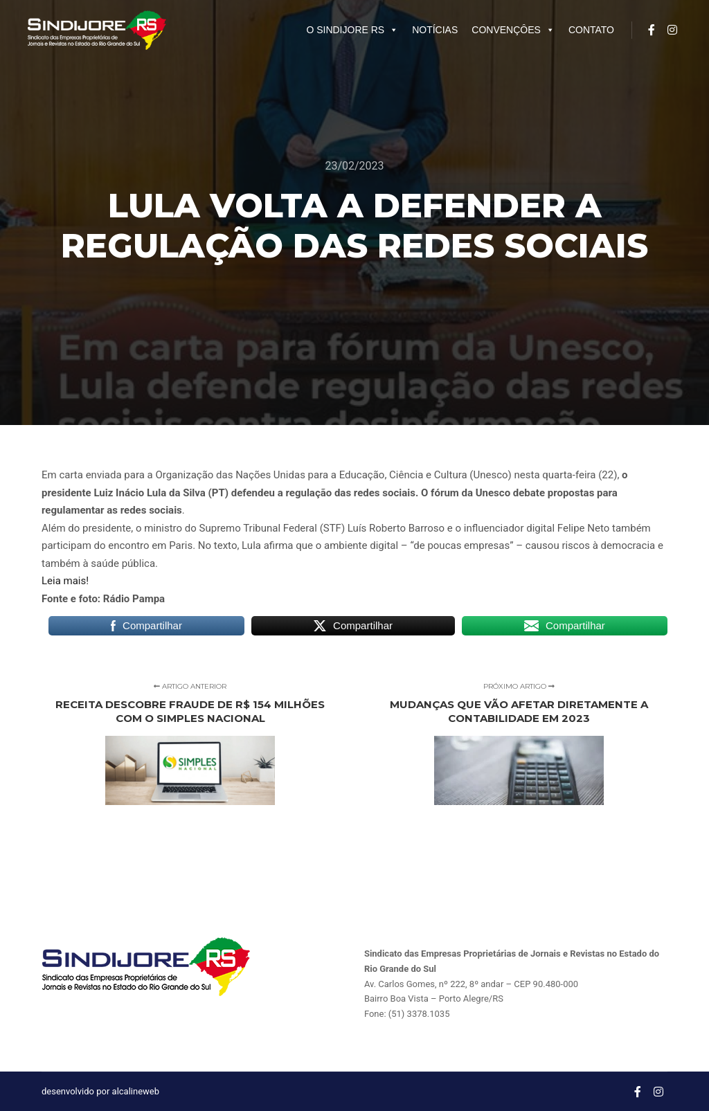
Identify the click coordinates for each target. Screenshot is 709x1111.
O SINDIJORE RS (352, 29)
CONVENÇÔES (513, 29)
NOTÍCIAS (435, 29)
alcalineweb (135, 1091)
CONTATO (591, 29)
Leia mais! (65, 581)
